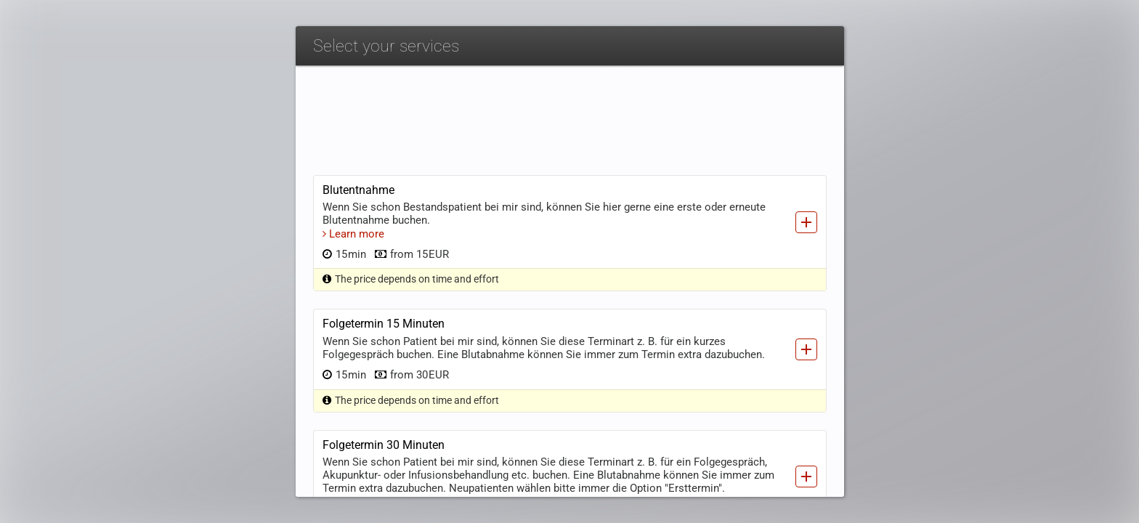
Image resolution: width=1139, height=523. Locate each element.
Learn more (353, 141)
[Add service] (806, 130)
